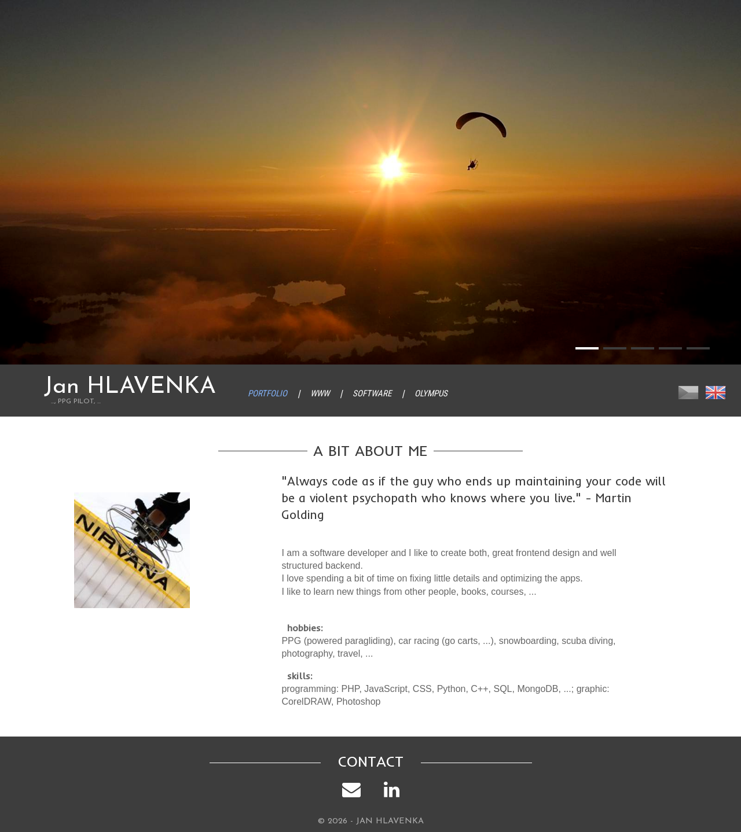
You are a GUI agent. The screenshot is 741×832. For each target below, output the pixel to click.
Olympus (430, 393)
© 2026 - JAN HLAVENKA (371, 821)
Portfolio (267, 393)
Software (372, 393)
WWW (319, 393)
